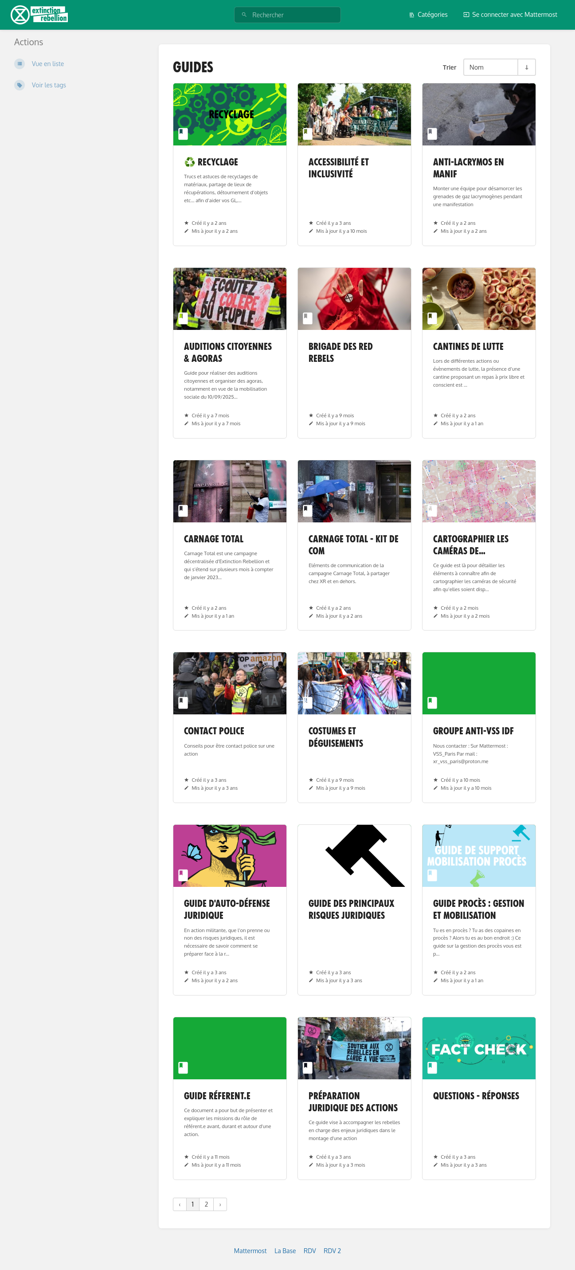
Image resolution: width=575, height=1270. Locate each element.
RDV (310, 1250)
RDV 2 (332, 1250)
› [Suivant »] (220, 1204)
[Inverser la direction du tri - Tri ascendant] (526, 67)
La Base (285, 1250)
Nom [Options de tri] (476, 67)
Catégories (428, 14)
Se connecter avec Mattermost (510, 14)
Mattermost (250, 1250)
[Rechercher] (244, 15)
